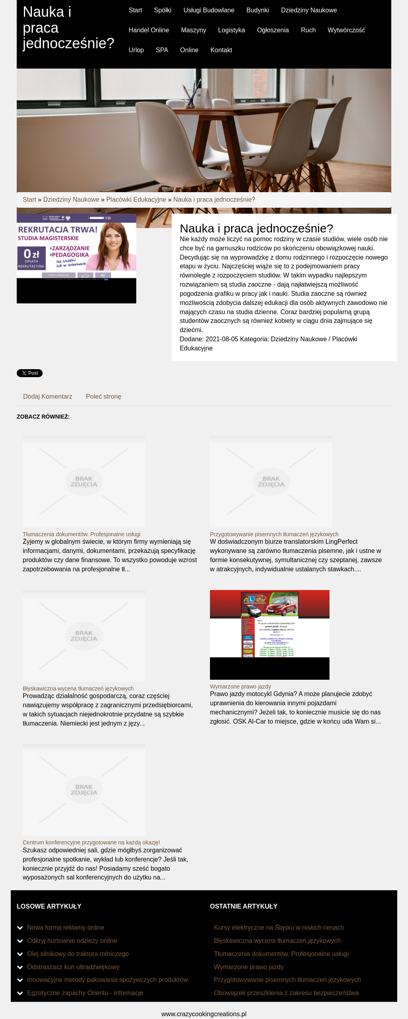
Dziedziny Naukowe (71, 199)
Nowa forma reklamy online (65, 927)
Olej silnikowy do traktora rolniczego (78, 953)
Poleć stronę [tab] (104, 396)
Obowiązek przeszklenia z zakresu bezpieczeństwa (286, 992)
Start (29, 199)
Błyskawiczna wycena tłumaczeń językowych (78, 688)
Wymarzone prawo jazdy (240, 686)
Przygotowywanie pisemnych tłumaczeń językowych (274, 534)
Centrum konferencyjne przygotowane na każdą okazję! (91, 842)
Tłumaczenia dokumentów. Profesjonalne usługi (82, 534)
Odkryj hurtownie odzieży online (72, 940)
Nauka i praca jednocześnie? (214, 199)
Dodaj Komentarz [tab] (48, 396)
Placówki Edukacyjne (136, 199)
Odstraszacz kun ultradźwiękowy (73, 967)
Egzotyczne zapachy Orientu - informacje (85, 992)
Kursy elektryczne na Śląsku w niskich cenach (279, 927)
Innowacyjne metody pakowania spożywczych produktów (107, 979)
